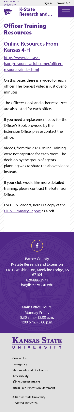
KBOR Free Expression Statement (33, 388)
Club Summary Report (22, 211)
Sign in (48, 3)
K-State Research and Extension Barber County (34, 11)
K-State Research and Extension (37, 264)
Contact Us (19, 358)
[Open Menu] (66, 11)
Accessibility (20, 376)
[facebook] (37, 246)
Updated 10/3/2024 (24, 403)
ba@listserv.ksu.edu (37, 284)
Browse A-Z (63, 3)
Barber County (37, 258)
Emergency (19, 364)
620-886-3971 (37, 280)
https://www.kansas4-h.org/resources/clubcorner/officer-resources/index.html (33, 63)
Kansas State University (11, 3)
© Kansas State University (28, 397)
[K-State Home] (8, 12)
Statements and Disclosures (30, 370)
